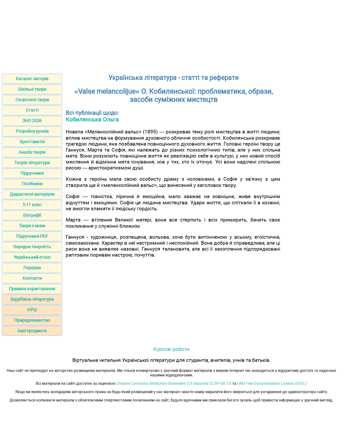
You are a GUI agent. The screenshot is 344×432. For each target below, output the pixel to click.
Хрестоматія (32, 141)
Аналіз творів (32, 152)
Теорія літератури (32, 162)
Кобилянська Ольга (92, 119)
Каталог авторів (32, 78)
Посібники (32, 183)
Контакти (32, 278)
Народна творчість (32, 246)
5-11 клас (32, 204)
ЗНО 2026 (32, 120)
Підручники (32, 173)
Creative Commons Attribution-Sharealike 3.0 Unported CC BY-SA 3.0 (173, 383)
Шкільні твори (32, 89)
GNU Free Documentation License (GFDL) (272, 383)
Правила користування (32, 288)
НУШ (32, 309)
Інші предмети (32, 330)
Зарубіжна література (32, 299)
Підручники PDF (32, 236)
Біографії (32, 215)
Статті (32, 110)
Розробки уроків (32, 131)
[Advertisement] (172, 35)
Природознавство (32, 320)
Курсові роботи (171, 349)
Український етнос (32, 257)
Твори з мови (32, 225)
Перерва (32, 267)
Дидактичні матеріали (32, 194)
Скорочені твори (32, 99)
